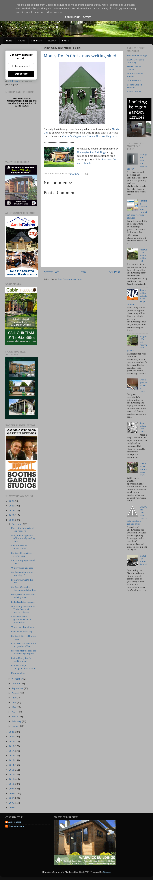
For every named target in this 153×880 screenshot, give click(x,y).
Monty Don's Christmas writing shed (80, 56)
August (16, 693)
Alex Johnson (14, 822)
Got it (87, 17)
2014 (11, 765)
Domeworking (18, 673)
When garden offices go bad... (143, 385)
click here (13, 81)
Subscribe (21, 73)
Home (9, 41)
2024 (11, 510)
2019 (11, 741)
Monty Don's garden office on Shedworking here (89, 136)
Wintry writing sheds (22, 568)
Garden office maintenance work (143, 469)
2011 (11, 779)
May (14, 707)
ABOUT (21, 41)
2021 (11, 732)
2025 (11, 506)
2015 (11, 760)
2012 (11, 774)
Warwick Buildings (137, 55)
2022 (11, 520)
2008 (11, 793)
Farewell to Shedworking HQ (143, 255)
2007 (11, 798)
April (15, 712)
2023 (11, 515)
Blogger (107, 872)
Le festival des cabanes (23, 602)
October (16, 683)
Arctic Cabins (134, 92)
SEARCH (52, 41)
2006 (11, 803)
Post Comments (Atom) (70, 279)
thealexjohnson (16, 826)
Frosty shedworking (21, 631)
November (17, 679)
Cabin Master (134, 80)
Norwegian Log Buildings (91, 152)
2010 (11, 784)
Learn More (72, 17)
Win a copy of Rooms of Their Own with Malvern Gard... (23, 609)
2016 (11, 755)
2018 (11, 746)
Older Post (113, 272)
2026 (11, 501)
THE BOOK (36, 41)
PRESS (65, 41)
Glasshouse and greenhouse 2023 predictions (21, 620)
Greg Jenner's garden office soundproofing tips (23, 538)
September (18, 688)
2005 (11, 807)
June (14, 702)
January (16, 726)
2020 (11, 737)
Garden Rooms (20, 98)
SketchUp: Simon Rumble (143, 561)
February (17, 721)
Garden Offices (15, 101)
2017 (11, 751)
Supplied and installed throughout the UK (22, 102)
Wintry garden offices (22, 627)
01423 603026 (22, 106)
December (17, 524)
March (15, 716)
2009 (11, 789)
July (14, 698)
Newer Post (52, 272)
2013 (11, 770)
